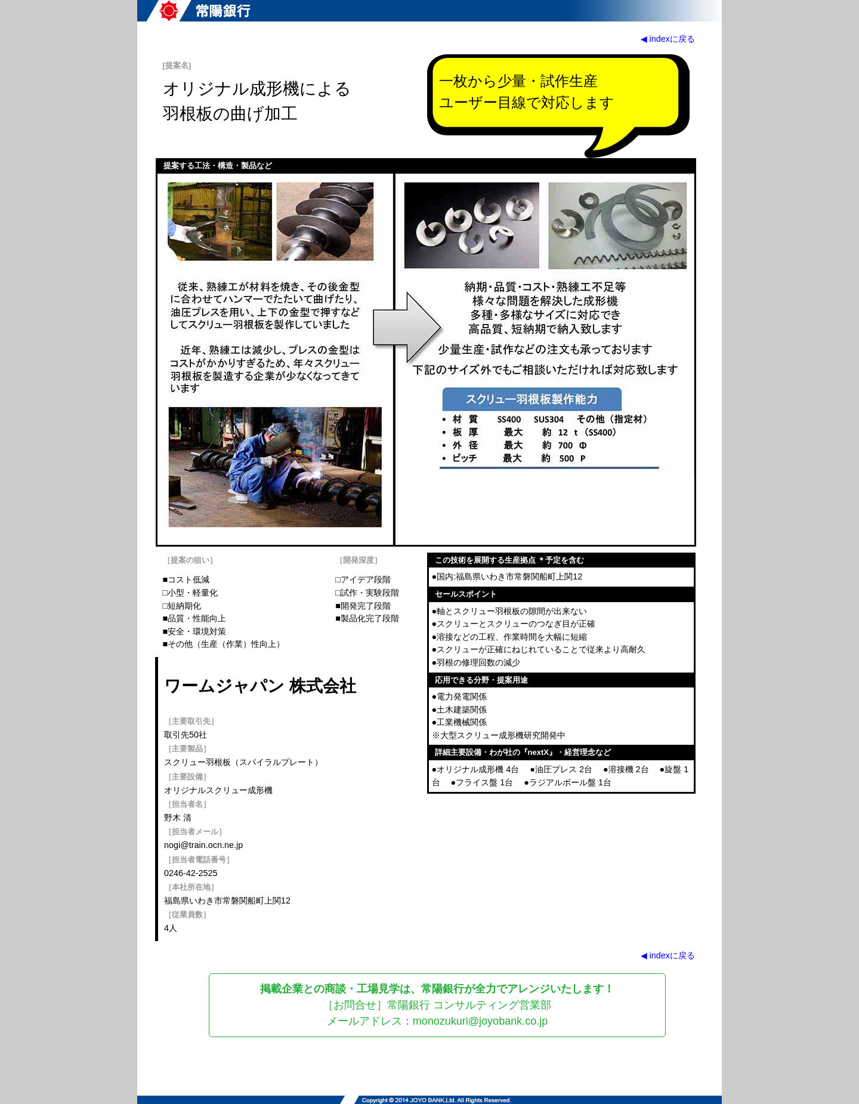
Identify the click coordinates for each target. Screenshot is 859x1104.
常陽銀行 (198, 10)
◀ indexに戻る (668, 39)
